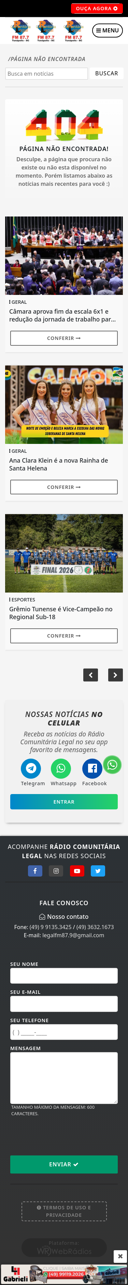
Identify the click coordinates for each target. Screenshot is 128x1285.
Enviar (64, 1164)
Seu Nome (24, 964)
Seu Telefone (29, 1020)
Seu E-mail (25, 992)
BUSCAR (106, 73)
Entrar (64, 801)
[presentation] (62, 1135)
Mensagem (25, 1048)
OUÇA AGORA (97, 8)
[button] (115, 675)
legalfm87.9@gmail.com (73, 935)
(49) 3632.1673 (95, 927)
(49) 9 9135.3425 (51, 927)
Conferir (64, 338)
